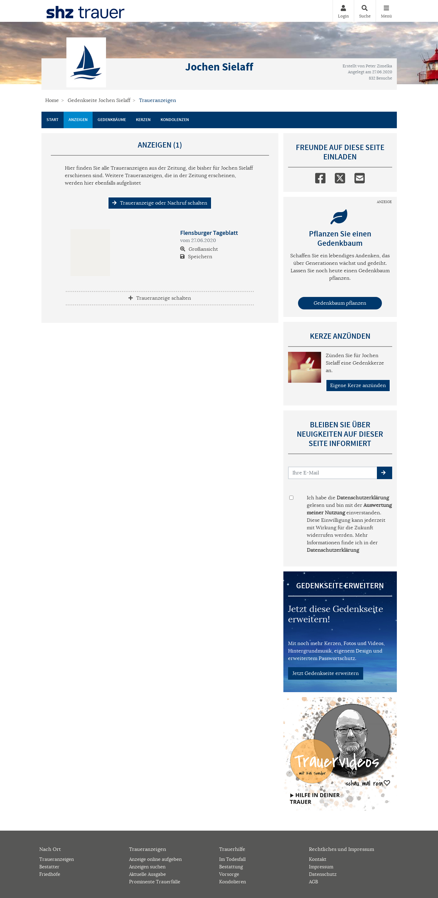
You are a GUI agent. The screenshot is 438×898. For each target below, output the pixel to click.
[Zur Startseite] (85, 10)
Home (52, 100)
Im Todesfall (232, 859)
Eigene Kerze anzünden (358, 385)
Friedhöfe (49, 874)
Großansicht (199, 249)
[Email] (359, 176)
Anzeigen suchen (147, 867)
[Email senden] (333, 473)
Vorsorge (229, 874)
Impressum (321, 867)
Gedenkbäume (112, 120)
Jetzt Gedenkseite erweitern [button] (325, 673)
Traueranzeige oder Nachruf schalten (159, 203)
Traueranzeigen (56, 859)
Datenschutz (323, 874)
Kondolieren (232, 882)
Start (52, 120)
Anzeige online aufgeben (155, 859)
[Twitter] (340, 176)
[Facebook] (320, 176)
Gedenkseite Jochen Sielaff (99, 100)
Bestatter (49, 867)
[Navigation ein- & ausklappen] (386, 11)
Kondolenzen (175, 120)
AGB (313, 882)
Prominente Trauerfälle (154, 882)
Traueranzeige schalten (159, 298)
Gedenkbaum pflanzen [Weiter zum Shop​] (340, 303)
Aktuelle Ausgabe (147, 874)
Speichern (196, 257)
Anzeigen (78, 120)
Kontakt (317, 859)
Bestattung (231, 867)
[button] (384, 473)
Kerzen (143, 120)
